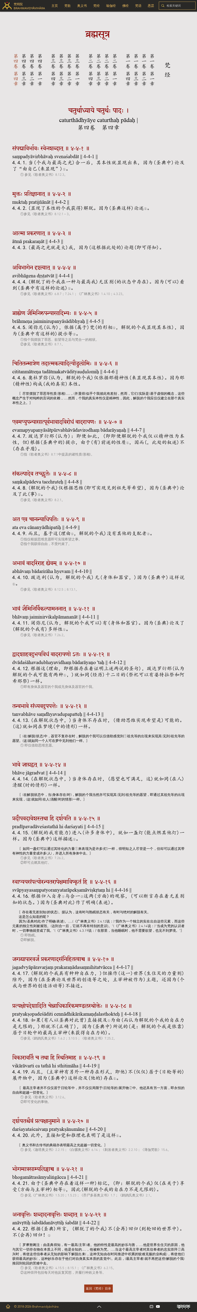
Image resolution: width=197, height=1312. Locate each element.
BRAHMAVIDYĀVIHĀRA (30, 8)
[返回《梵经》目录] (98, 1289)
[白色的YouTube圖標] (158, 1306)
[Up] (99, 1306)
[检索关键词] (177, 5)
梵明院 (18, 4)
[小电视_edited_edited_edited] (151, 1306)
